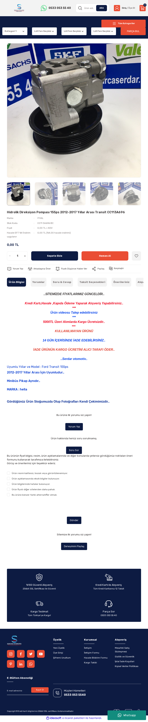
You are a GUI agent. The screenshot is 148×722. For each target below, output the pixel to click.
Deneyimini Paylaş (74, 547)
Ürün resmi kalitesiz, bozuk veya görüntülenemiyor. (40, 473)
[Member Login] (123, 8)
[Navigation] (123, 23)
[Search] (91, 8)
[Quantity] (17, 255)
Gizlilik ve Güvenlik (124, 657)
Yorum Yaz (74, 426)
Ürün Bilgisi (16, 282)
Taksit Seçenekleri (92, 282)
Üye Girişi (58, 654)
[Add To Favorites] (136, 256)
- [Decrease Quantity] (9, 255)
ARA (100, 8)
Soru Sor (74, 450)
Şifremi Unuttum (62, 659)
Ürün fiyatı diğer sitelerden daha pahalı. (33, 490)
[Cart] (143, 8)
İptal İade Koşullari (124, 662)
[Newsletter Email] (28, 692)
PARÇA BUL (133, 31)
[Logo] (18, 8)
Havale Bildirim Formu (96, 659)
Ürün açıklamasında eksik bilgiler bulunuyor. (36, 479)
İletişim (88, 649)
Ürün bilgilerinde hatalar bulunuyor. (31, 484)
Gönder (74, 521)
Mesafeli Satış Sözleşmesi (122, 651)
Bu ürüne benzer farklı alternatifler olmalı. (34, 495)
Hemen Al (105, 255)
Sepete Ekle (54, 255)
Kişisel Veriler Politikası (126, 667)
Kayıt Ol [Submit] (40, 691)
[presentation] (36, 507)
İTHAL (40, 218)
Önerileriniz (121, 282)
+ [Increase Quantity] (25, 255)
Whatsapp (127, 715)
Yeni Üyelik (59, 649)
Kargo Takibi (90, 663)
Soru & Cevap (62, 282)
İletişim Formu (91, 654)
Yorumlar (38, 282)
